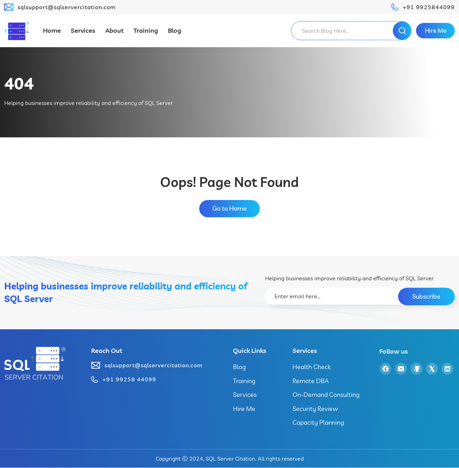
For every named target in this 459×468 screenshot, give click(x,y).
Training (145, 30)
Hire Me (244, 409)
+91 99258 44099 (129, 379)
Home (52, 30)
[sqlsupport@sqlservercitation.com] (8, 7)
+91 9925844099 (429, 7)
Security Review (315, 409)
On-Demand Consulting (326, 395)
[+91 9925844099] (394, 7)
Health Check (312, 367)
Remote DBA (311, 381)
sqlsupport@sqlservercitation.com (67, 7)
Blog (174, 30)
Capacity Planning (318, 423)
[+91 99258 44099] (94, 379)
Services (83, 30)
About (114, 30)
